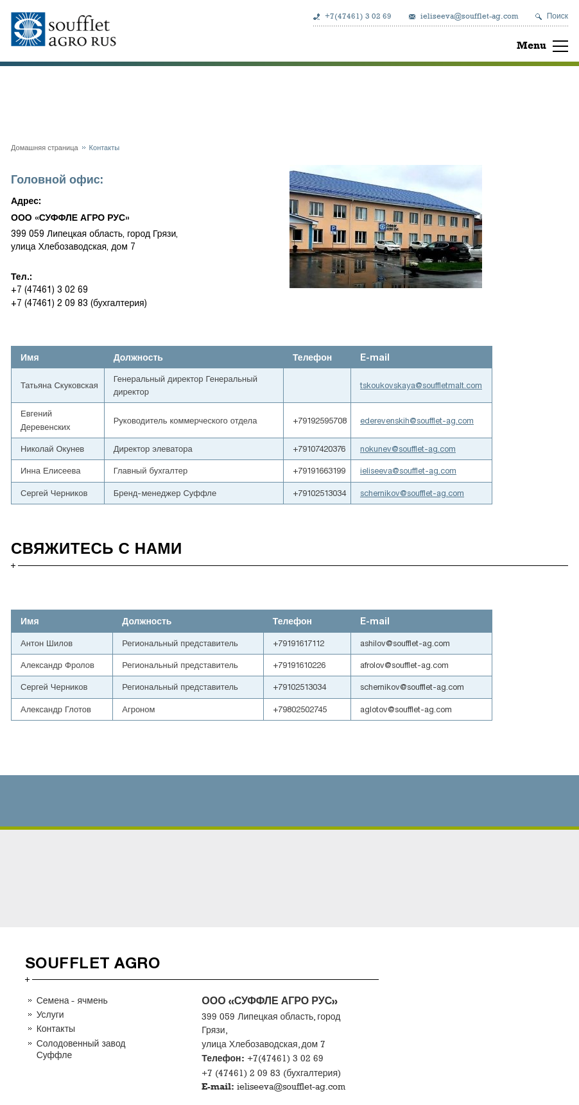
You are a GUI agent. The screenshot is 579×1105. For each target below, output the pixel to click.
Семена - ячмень (72, 1000)
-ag (449, 420)
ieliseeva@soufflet (392, 470)
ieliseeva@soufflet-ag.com (469, 16)
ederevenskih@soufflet (401, 420)
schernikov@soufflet (396, 493)
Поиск (557, 16)
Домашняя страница (44, 147)
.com (465, 420)
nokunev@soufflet (392, 449)
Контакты (56, 1028)
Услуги (50, 1014)
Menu (531, 45)
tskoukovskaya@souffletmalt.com (421, 385)
